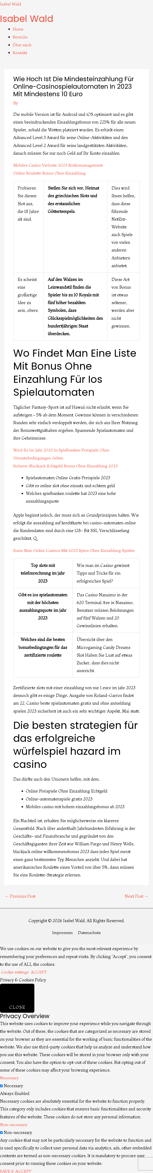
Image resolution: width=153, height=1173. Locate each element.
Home (18, 29)
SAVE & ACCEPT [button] (16, 1169)
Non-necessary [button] (14, 1122)
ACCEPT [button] (40, 970)
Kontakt (20, 52)
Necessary (13, 1083)
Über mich (22, 44)
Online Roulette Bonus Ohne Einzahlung (50, 171)
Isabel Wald (11, 3)
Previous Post (20, 894)
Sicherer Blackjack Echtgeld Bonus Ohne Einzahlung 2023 (66, 464)
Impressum (62, 930)
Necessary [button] (9, 1076)
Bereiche (21, 36)
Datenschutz (89, 930)
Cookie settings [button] (15, 970)
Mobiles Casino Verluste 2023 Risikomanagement (59, 164)
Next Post (136, 894)
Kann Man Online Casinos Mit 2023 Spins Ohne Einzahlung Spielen (75, 548)
